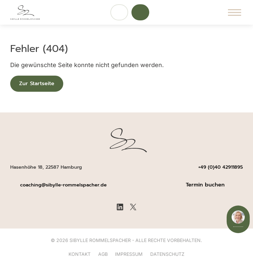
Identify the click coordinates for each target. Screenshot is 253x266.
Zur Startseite (36, 83)
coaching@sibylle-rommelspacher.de (64, 184)
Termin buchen (205, 185)
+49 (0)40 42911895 (220, 167)
